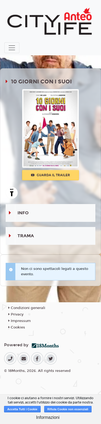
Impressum (19, 321)
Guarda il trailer (50, 175)
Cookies (16, 327)
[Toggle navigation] (11, 47)
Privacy (15, 314)
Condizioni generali (26, 308)
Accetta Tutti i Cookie (22, 409)
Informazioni (48, 417)
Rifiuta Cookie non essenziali (67, 409)
